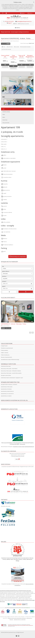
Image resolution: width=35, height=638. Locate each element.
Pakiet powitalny (4, 350)
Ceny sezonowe (5, 122)
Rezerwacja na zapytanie (17, 256)
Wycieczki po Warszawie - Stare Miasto (9, 368)
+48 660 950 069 (9, 21)
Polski (22, 13)
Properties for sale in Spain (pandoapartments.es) (23, 446)
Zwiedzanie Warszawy (6, 366)
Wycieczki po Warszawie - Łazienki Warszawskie (11, 373)
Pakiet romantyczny (5, 355)
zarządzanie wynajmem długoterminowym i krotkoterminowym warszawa (15, 590)
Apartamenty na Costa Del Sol (7, 393)
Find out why (22, 444)
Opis (3, 109)
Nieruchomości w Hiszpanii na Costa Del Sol (14, 400)
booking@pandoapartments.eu (24, 21)
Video (3, 114)
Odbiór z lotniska (4, 352)
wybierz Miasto (5, 271)
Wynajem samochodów (6, 375)
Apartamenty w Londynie (6, 395)
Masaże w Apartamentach (6, 357)
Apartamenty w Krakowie (6, 389)
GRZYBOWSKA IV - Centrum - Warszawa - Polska (13, 324)
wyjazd (3, 286)
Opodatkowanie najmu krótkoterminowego (10, 359)
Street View (4, 120)
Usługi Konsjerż (4, 345)
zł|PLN (30, 13)
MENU (17, 27)
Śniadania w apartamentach (7, 348)
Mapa (3, 117)
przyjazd (4, 281)
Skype (10, 23)
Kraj (3, 266)
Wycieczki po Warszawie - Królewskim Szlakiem (11, 370)
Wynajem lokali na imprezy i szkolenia (9, 384)
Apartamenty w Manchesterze (7, 391)
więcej (17, 459)
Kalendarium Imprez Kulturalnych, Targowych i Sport (12, 377)
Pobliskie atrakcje (6, 111)
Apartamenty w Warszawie (6, 386)
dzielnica (4, 276)
